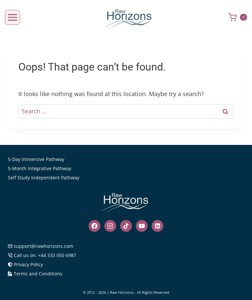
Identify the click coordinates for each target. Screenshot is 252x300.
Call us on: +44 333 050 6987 (42, 255)
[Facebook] (94, 226)
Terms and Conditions (35, 273)
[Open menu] (12, 17)
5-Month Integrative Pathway (39, 168)
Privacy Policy (25, 264)
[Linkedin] (157, 226)
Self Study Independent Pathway (43, 177)
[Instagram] (110, 226)
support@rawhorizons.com (40, 246)
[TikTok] (126, 226)
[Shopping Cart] (240, 17)
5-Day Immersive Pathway (36, 159)
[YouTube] (142, 226)
